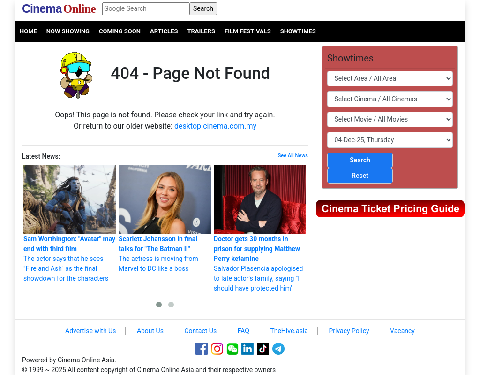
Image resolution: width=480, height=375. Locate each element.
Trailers (201, 31)
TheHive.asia (289, 331)
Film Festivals (248, 31)
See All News (293, 156)
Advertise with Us (90, 331)
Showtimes (298, 31)
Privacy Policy (349, 331)
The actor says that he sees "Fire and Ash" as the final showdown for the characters (69, 223)
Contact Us (200, 331)
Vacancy (402, 331)
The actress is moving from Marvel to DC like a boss (165, 218)
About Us (150, 331)
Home (28, 31)
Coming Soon (120, 31)
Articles (164, 31)
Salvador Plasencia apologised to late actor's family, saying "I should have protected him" (260, 228)
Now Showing (68, 31)
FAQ (243, 331)
